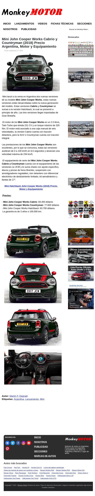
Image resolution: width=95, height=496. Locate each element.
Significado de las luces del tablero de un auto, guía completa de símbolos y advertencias (81, 77)
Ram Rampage (20, 473)
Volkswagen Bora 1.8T (66, 476)
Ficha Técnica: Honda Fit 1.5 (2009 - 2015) (81, 207)
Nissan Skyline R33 (47, 470)
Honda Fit (25, 467)
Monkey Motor (22, 485)
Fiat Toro (17, 467)
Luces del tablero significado (54, 467)
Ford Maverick (44, 473)
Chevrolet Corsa (57, 473)
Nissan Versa (8, 473)
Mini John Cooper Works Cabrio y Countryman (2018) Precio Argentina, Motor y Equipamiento (29, 42)
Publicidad (28, 29)
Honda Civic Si (36, 467)
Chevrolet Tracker (10, 476)
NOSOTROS (40, 442)
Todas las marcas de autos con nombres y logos (21, 470)
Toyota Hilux (39, 476)
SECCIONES (40, 451)
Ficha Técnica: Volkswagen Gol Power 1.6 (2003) (81, 101)
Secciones (84, 23)
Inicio (7, 23)
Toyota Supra (51, 476)
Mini (42, 399)
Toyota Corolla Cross (25, 476)
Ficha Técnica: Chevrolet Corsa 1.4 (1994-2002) (81, 127)
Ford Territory (32, 473)
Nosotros (10, 29)
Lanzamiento (32, 399)
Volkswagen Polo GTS (48, 478)
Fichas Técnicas (62, 23)
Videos (42, 23)
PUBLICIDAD (41, 446)
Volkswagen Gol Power (12, 478)
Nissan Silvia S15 (78, 470)
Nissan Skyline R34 (63, 470)
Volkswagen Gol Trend (30, 478)
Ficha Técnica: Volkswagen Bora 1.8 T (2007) (81, 154)
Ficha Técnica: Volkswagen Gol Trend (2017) (81, 180)
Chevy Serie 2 (83, 473)
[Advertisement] (81, 47)
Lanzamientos (24, 23)
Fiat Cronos (8, 467)
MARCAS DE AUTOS (45, 456)
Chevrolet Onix (70, 473)
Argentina (19, 399)
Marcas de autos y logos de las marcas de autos (81, 234)
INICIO (37, 437)
